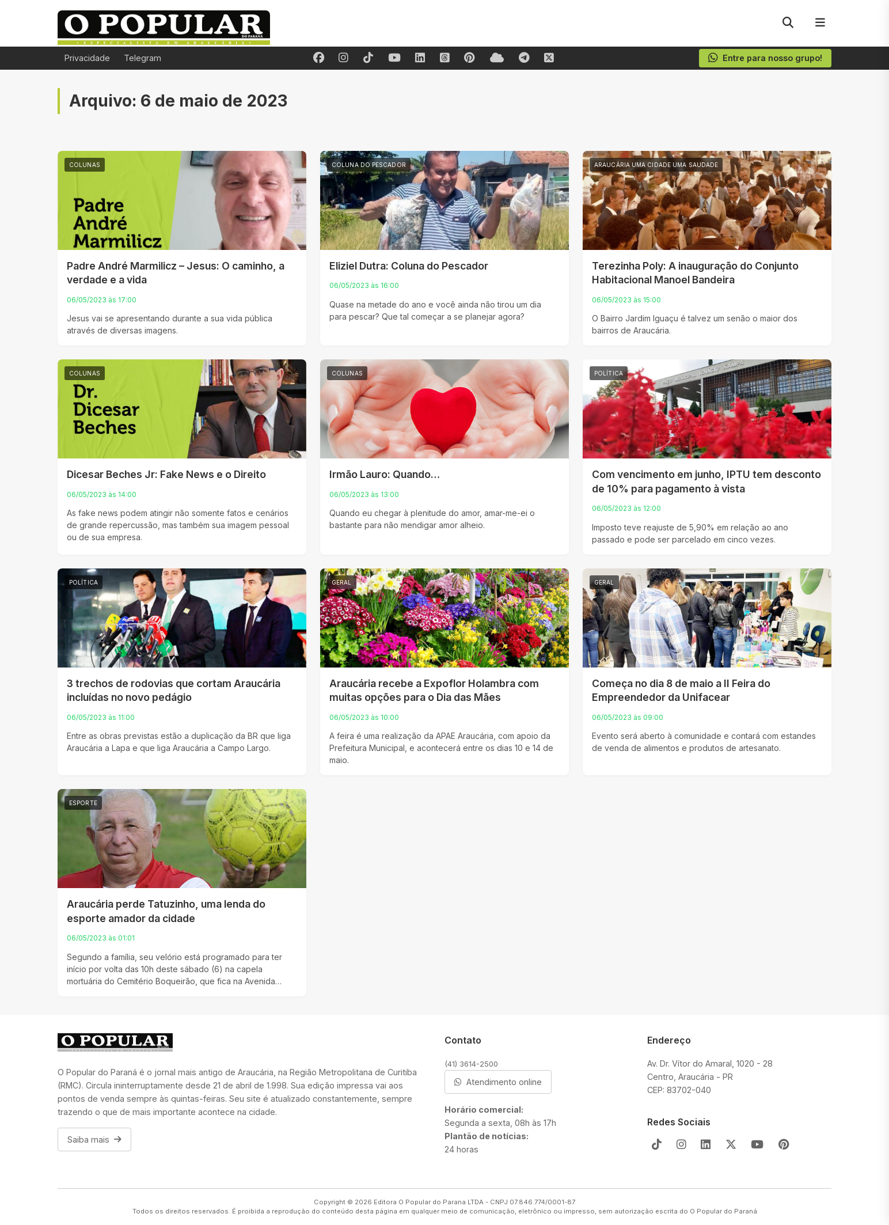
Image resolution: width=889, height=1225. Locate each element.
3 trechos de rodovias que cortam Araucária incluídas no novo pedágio (173, 690)
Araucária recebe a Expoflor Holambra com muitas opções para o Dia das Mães (434, 690)
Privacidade (87, 58)
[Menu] (819, 23)
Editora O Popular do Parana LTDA (429, 1202)
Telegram (142, 58)
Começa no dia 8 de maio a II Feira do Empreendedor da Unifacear (681, 690)
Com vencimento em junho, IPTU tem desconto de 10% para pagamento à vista (706, 481)
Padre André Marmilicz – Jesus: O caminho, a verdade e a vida (175, 273)
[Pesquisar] (787, 23)
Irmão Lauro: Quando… (384, 474)
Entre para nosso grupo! (765, 58)
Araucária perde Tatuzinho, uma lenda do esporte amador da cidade (166, 911)
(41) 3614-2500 (471, 1063)
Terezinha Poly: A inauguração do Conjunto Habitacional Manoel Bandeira (695, 273)
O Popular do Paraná (723, 1211)
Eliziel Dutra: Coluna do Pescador (408, 266)
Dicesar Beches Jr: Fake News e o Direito (166, 474)
